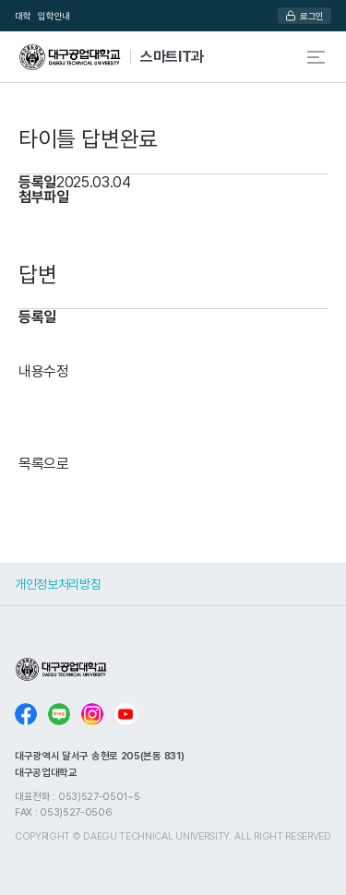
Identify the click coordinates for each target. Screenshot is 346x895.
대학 (22, 15)
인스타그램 (92, 714)
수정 (56, 371)
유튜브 (125, 714)
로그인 (312, 15)
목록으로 (43, 463)
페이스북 (26, 714)
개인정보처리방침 (58, 583)
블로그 (59, 714)
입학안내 (54, 15)
